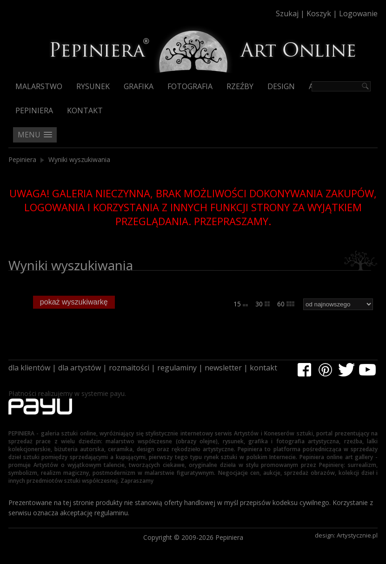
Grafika (138, 86)
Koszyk (318, 13)
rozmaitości (129, 368)
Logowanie (358, 13)
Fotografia (190, 86)
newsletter (223, 368)
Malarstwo (38, 86)
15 (240, 303)
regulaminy (177, 368)
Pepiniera (34, 110)
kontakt (263, 368)
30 (262, 303)
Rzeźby (239, 86)
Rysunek (93, 86)
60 (285, 303)
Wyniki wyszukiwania (79, 159)
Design (281, 86)
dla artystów (79, 368)
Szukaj (287, 13)
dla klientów (29, 368)
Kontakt (85, 110)
